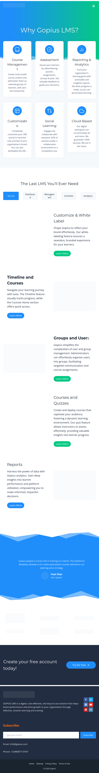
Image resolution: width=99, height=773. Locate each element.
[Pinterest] (86, 709)
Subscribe (88, 735)
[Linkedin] (86, 704)
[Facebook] (86, 699)
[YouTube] (91, 704)
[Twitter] (91, 699)
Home (31, 763)
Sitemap (39, 763)
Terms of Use (64, 763)
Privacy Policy (51, 763)
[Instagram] (91, 709)
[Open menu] (93, 5)
